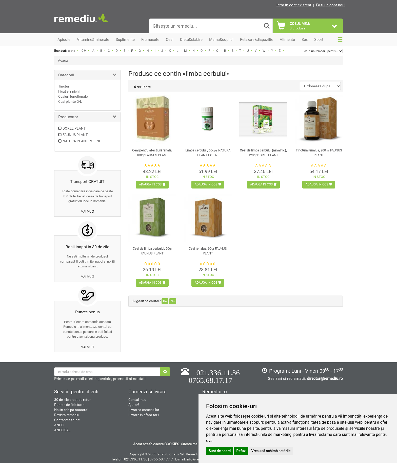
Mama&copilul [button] (221, 39)
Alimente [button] (287, 39)
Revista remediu (66, 415)
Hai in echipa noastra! (71, 410)
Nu (173, 301)
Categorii (66, 75)
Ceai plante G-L (70, 101)
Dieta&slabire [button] (191, 39)
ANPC (59, 425)
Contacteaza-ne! (67, 420)
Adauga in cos (152, 184)
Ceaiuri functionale (73, 96)
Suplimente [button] (125, 39)
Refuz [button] (241, 451)
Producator (68, 116)
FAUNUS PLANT (75, 135)
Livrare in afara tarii (143, 415)
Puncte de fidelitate (69, 405)
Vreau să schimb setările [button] (271, 451)
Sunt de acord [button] (220, 451)
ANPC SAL (62, 430)
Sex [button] (305, 39)
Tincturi (64, 86)
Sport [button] (318, 39)
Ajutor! (133, 405)
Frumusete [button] (150, 39)
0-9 (84, 51)
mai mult (87, 211)
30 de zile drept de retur (72, 400)
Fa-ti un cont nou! (330, 5)
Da (165, 301)
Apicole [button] (63, 39)
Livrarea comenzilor (143, 410)
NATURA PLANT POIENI (81, 141)
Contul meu (137, 400)
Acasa (63, 60)
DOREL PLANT (74, 128)
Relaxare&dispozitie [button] (256, 39)
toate (71, 51)
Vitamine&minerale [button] (93, 39)
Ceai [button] (169, 39)
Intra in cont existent (293, 5)
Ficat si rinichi (69, 91)
